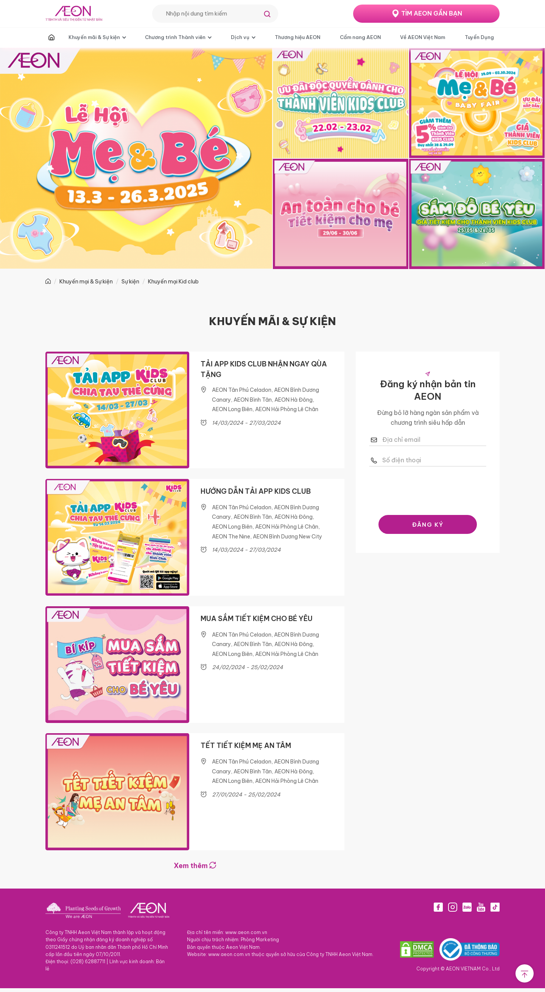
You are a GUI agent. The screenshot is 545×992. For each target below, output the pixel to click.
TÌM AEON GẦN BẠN (431, 13)
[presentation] (427, 489)
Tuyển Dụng (479, 37)
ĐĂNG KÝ (428, 524)
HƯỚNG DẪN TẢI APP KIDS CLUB (256, 492)
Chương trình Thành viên (175, 37)
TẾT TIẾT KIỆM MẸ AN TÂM (246, 748)
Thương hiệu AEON (297, 37)
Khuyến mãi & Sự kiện (94, 37)
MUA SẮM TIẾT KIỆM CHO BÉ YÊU (257, 620)
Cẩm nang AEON (360, 37)
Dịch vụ (240, 37)
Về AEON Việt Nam (422, 37)
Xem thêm (195, 869)
